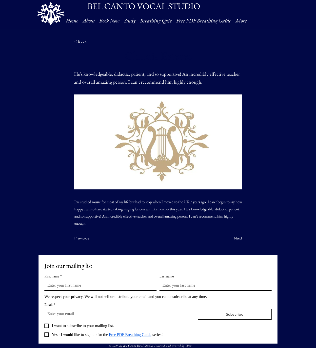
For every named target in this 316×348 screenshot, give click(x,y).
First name (53, 276)
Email (49, 305)
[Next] (229, 238)
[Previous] (90, 238)
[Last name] (214, 285)
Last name (166, 276)
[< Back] (90, 41)
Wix (188, 346)
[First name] (99, 285)
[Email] (118, 314)
